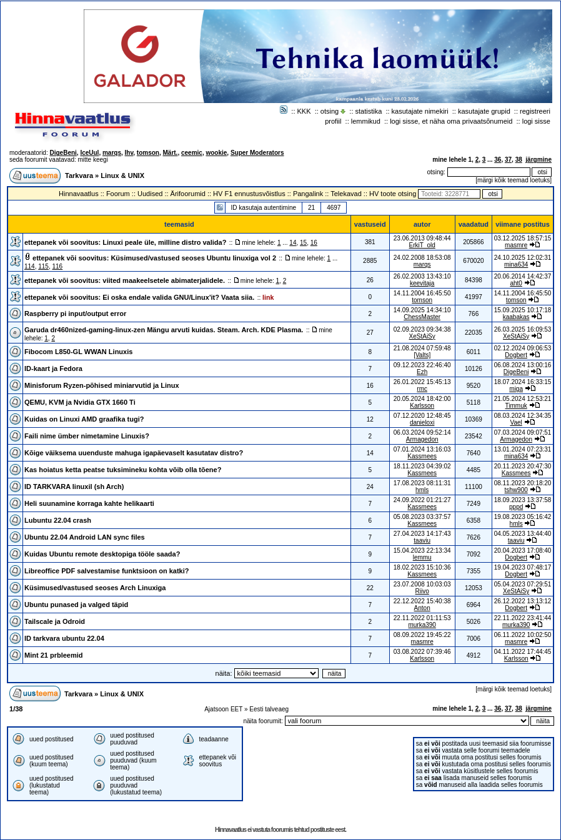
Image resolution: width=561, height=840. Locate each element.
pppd (516, 506)
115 (43, 266)
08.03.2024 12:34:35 (523, 415)
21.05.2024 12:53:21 (523, 398)
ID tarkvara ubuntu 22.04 (64, 638)
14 (292, 242)
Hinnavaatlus (79, 193)
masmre (516, 245)
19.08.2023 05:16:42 (523, 516)
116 (57, 266)
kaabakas (516, 317)
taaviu (422, 540)
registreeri (535, 111)
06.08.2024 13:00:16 (523, 365)
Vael (516, 422)
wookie (216, 152)
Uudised (149, 193)
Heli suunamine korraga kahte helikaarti (89, 503)
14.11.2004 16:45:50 (523, 293)
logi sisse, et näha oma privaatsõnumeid (451, 121)
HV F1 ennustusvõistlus (249, 193)
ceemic (191, 152)
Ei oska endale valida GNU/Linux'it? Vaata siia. (178, 297)
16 (313, 242)
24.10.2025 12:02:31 (523, 257)
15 (303, 242)
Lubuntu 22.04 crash (57, 520)
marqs (111, 152)
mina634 (516, 264)
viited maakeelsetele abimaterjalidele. (163, 280)
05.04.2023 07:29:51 (523, 584)
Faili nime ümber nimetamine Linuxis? (86, 436)
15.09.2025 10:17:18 (523, 310)
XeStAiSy (422, 336)
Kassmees (422, 456)
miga (516, 388)
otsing (329, 111)
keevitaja (422, 283)
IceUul (89, 152)
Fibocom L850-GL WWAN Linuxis (78, 351)
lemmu (422, 557)
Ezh (422, 371)
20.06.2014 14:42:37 (523, 276)
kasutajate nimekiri (420, 111)
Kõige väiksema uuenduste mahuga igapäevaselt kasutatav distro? (133, 453)
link (268, 297)
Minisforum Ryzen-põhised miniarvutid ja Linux (101, 385)
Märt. (170, 152)
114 (29, 266)
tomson (148, 152)
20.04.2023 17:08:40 (523, 550)
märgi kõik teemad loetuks (513, 180)
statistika (368, 111)
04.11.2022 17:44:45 (523, 651)
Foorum (118, 193)
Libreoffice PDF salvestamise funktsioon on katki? (106, 571)
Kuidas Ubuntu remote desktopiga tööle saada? (102, 554)
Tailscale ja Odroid (54, 621)
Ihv (129, 152)
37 (508, 159)
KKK (304, 111)
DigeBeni (62, 152)
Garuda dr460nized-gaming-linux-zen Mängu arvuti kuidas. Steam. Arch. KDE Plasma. (163, 330)
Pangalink (308, 193)
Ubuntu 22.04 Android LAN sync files (84, 537)
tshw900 (516, 490)
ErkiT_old (422, 245)
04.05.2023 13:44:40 (523, 533)
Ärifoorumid (188, 193)
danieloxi (422, 422)
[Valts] (422, 355)
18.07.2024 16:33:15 (523, 381)
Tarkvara (79, 175)
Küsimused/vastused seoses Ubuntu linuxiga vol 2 (193, 258)
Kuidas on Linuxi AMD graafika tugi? (84, 419)
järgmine (538, 159)
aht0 (516, 283)
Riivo (422, 591)
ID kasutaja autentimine (264, 207)
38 (518, 159)
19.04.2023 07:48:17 (523, 567)
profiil (333, 121)
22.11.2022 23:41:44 (523, 618)
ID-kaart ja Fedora (53, 368)
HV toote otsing (392, 193)
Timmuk (516, 405)
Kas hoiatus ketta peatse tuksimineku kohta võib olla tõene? (122, 469)
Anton (422, 608)
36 (497, 159)
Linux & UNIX (122, 175)
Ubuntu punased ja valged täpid (76, 604)
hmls (422, 490)
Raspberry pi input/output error (75, 313)
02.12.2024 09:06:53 (523, 348)
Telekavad (346, 193)
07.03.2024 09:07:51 (523, 432)
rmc (422, 388)
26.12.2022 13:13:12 (523, 601)
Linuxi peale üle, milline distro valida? (164, 242)
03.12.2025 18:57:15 (523, 238)
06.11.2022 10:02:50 (523, 634)
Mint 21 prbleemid (53, 655)
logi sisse (536, 121)
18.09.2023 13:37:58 (523, 500)
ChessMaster (422, 317)
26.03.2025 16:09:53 (523, 329)
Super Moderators (257, 152)
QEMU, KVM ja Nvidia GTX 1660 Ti (80, 402)
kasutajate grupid (484, 111)
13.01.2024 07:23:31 (523, 449)
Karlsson (422, 405)
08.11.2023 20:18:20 (523, 483)
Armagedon (422, 439)
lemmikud (365, 121)
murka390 (421, 624)
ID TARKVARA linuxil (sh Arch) (74, 486)
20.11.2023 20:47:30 (523, 466)
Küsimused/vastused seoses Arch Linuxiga (95, 587)
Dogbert (516, 355)
